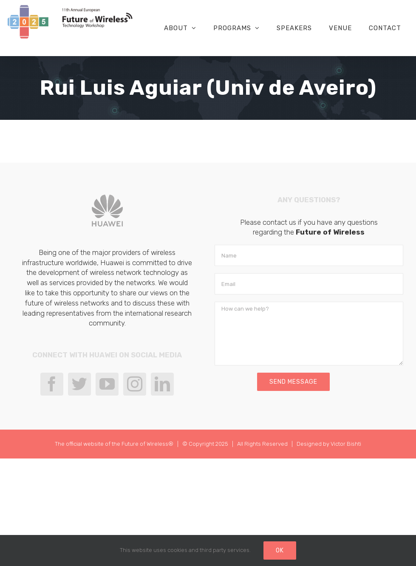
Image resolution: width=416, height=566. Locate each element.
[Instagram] (134, 384)
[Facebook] (51, 384)
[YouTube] (107, 384)
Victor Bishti (346, 444)
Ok (280, 550)
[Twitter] (79, 384)
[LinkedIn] (162, 384)
